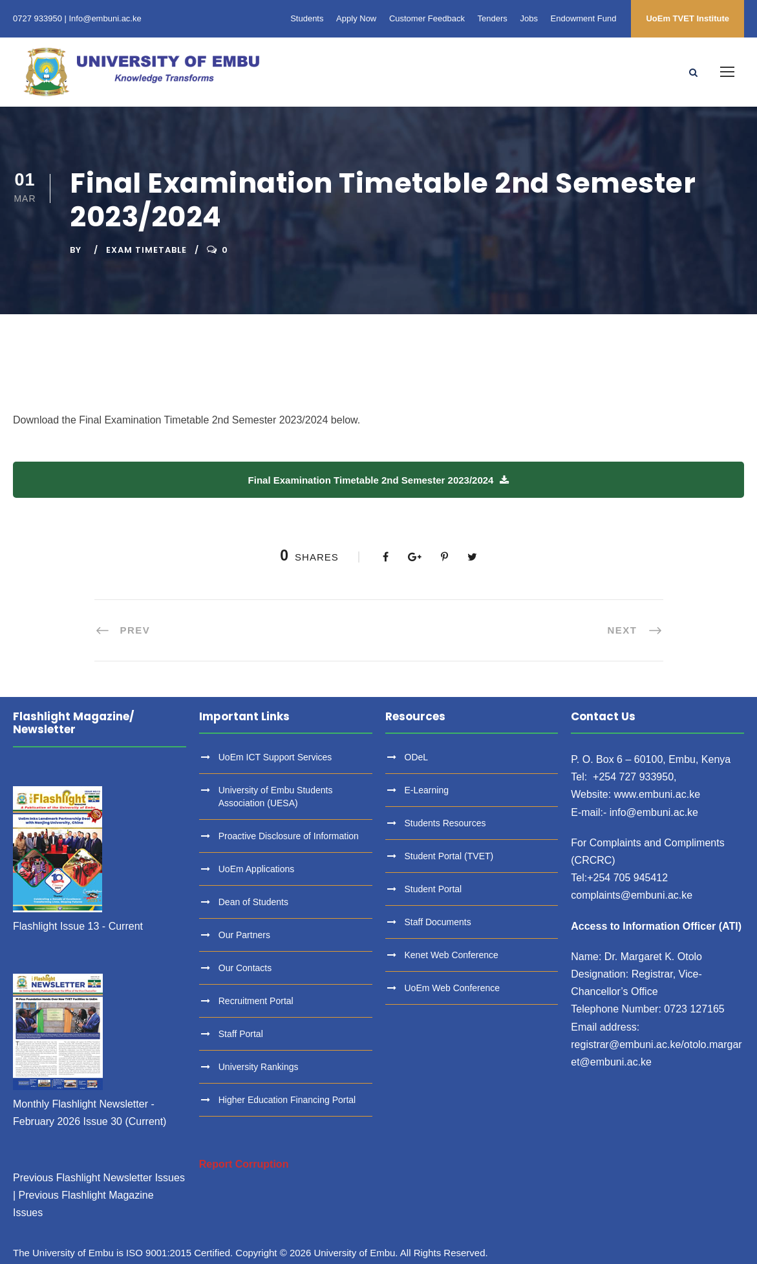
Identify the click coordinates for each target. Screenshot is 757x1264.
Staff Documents (438, 922)
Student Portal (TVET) (449, 856)
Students (306, 18)
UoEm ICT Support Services (275, 757)
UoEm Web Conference (452, 988)
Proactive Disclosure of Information (289, 836)
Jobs (528, 18)
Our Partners (244, 935)
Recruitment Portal (256, 1001)
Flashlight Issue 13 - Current (78, 926)
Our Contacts (245, 968)
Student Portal (433, 889)
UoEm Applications (257, 869)
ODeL (417, 757)
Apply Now (356, 18)
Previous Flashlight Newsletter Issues (99, 1177)
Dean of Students (253, 902)
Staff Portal (241, 1034)
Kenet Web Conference (451, 955)
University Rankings (259, 1067)
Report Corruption (244, 1164)
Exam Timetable (146, 250)
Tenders (492, 18)
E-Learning (427, 790)
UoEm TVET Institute (687, 18)
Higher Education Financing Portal (287, 1100)
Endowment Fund (584, 18)
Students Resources (445, 823)
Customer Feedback (427, 18)
